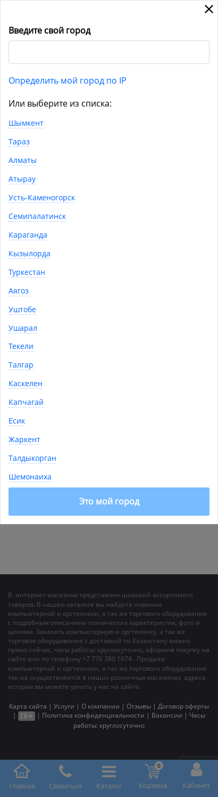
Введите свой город (49, 30)
